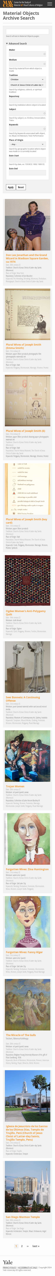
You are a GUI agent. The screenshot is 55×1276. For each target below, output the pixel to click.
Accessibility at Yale (27, 1267)
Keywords (13, 124)
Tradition (13, 75)
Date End (13, 168)
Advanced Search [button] (18, 43)
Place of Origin (16, 139)
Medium (13, 59)
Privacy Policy (9, 1267)
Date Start (14, 155)
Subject (12, 109)
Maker (12, 49)
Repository (14, 96)
